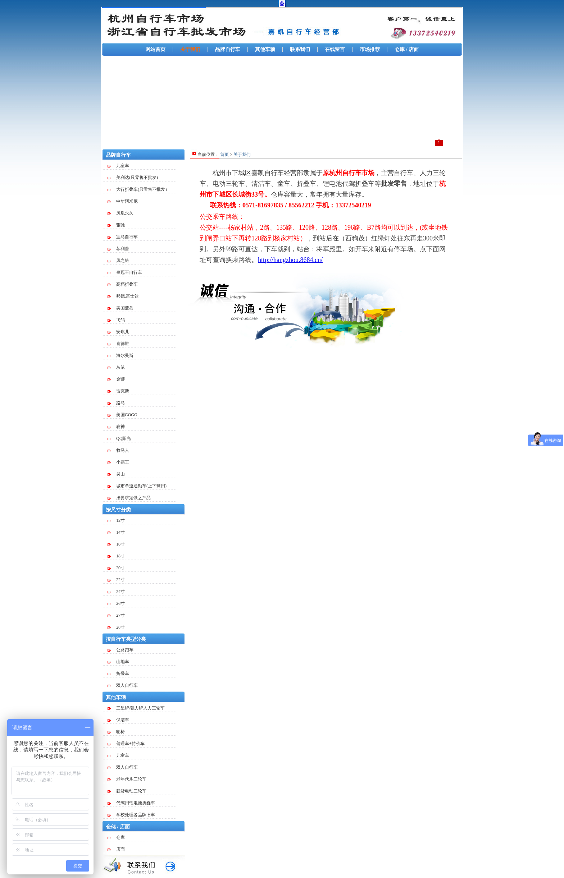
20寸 (116, 567)
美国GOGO (122, 414)
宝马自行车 (123, 236)
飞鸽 (116, 319)
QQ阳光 (119, 438)
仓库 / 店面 (407, 49)
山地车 (118, 661)
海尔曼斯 (120, 355)
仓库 (116, 837)
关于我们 (190, 49)
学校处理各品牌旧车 (131, 814)
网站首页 (155, 49)
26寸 (116, 603)
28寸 (116, 627)
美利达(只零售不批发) (133, 177)
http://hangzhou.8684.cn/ (290, 259)
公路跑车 (120, 649)
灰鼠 (116, 367)
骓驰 (116, 224)
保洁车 (118, 719)
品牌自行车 (227, 49)
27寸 (116, 615)
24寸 (116, 591)
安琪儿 (118, 331)
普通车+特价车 (126, 743)
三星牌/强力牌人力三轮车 (136, 708)
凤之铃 (118, 260)
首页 (224, 154)
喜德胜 (118, 343)
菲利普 (118, 248)
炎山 (116, 474)
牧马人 (118, 450)
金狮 (116, 379)
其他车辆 (265, 49)
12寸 (116, 520)
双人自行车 (123, 685)
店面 (116, 849)
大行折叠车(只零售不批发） (138, 189)
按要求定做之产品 (129, 497)
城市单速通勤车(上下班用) (137, 485)
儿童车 (118, 165)
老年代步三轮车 (127, 779)
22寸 (116, 579)
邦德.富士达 (123, 296)
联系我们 (300, 49)
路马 (116, 402)
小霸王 (118, 462)
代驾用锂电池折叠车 (131, 802)
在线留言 (335, 49)
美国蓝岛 (120, 308)
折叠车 (118, 673)
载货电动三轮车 (127, 791)
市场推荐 (370, 49)
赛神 (116, 426)
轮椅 (116, 731)
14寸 (116, 532)
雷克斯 (118, 391)
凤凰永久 (120, 213)
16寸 (116, 544)
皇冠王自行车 (125, 272)
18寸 (116, 555)
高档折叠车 (123, 284)
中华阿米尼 (123, 201)
